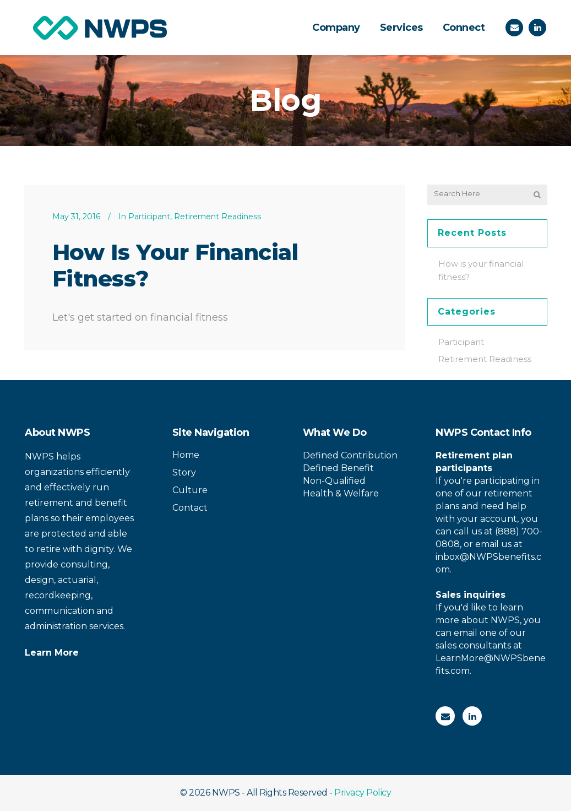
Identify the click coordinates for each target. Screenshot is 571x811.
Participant (149, 216)
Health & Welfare (341, 493)
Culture (190, 490)
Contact (190, 507)
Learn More (52, 652)
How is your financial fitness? (175, 265)
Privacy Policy (362, 792)
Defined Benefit (338, 468)
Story (184, 472)
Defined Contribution (350, 455)
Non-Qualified (334, 480)
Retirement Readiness (217, 216)
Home (185, 455)
